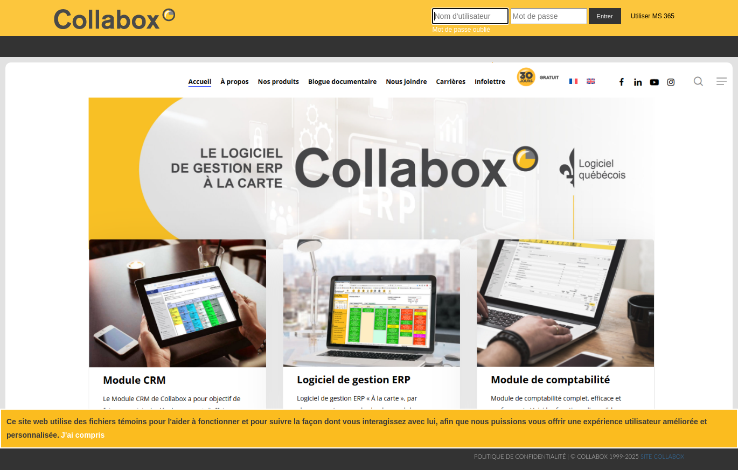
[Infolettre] (493, 87)
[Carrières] (453, 87)
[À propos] (233, 87)
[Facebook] (623, 87)
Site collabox (662, 456)
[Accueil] (191, 87)
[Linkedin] (638, 87)
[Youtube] (652, 87)
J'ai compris (83, 435)
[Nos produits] (277, 87)
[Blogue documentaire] (338, 87)
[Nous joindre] (408, 87)
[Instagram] (674, 87)
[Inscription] (536, 87)
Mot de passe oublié (461, 29)
